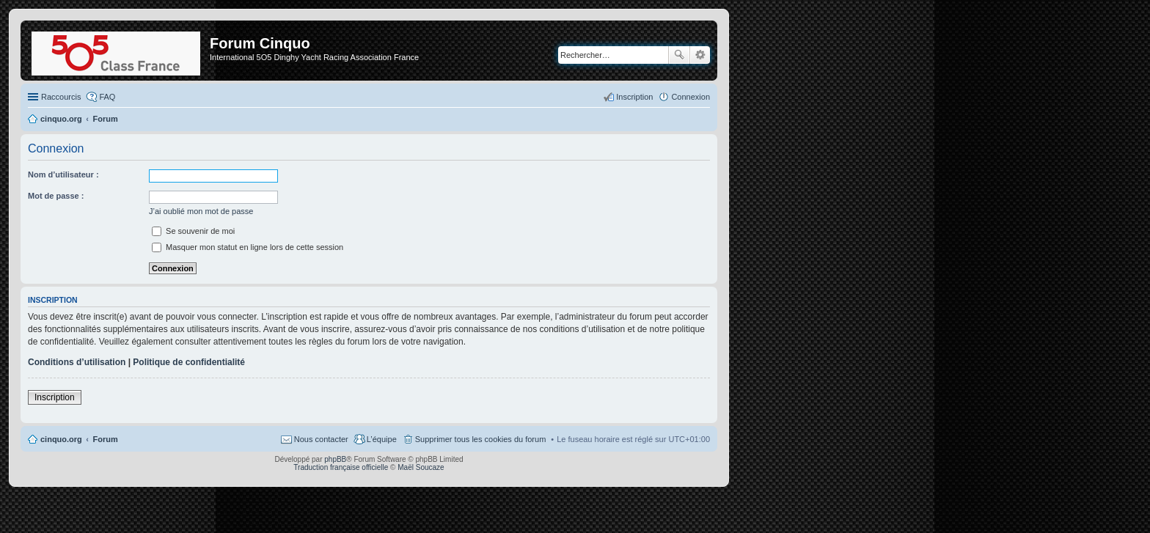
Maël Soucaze (421, 467)
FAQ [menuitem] (107, 96)
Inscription (54, 397)
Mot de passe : (56, 195)
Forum (105, 439)
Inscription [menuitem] (634, 96)
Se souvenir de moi (193, 231)
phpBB (335, 459)
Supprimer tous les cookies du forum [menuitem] (480, 439)
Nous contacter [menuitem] (321, 439)
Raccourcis (61, 96)
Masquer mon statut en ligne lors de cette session (247, 247)
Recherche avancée (700, 55)
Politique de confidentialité (189, 362)
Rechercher (679, 55)
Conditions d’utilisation (76, 362)
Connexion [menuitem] (690, 96)
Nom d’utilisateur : (63, 174)
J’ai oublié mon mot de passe (201, 211)
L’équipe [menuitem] (382, 439)
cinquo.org (61, 439)
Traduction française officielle (340, 467)
